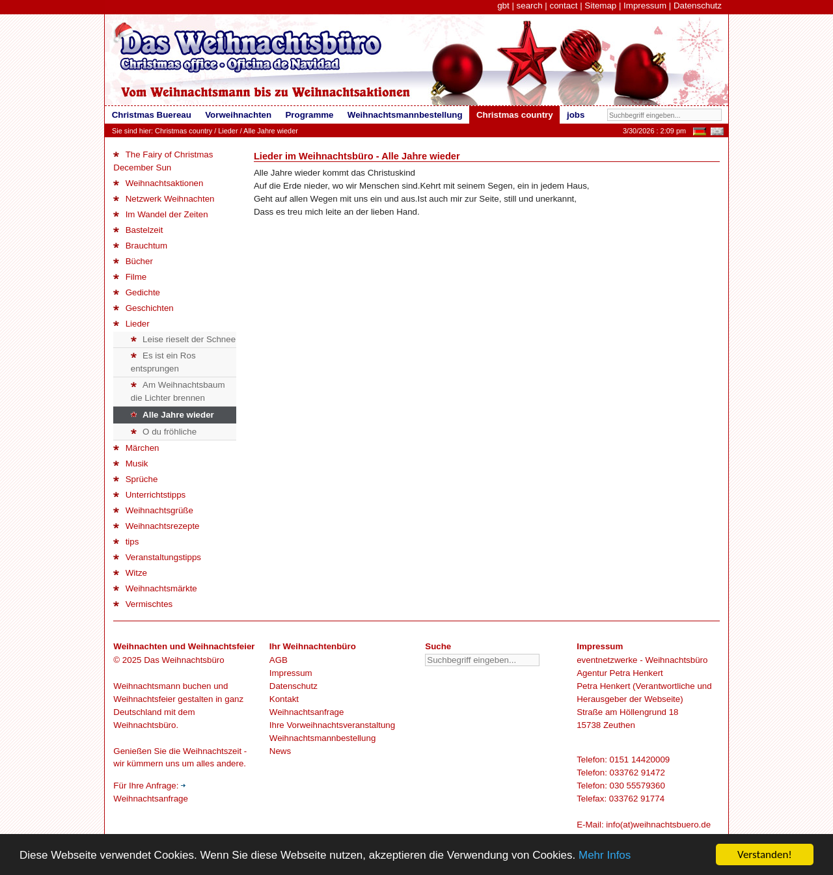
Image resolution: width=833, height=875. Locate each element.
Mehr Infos (605, 855)
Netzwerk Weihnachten (163, 199)
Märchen (136, 448)
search (530, 5)
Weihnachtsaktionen (158, 183)
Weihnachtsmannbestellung (322, 738)
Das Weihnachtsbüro (184, 660)
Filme (129, 277)
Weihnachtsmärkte (155, 588)
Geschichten (143, 308)
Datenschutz (698, 5)
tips (126, 541)
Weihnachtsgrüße (153, 510)
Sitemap (600, 5)
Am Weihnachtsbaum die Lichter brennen (178, 391)
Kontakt (284, 699)
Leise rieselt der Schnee (183, 339)
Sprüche (135, 479)
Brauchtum (140, 245)
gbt (503, 5)
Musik (130, 463)
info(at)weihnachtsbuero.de (658, 824)
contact (563, 5)
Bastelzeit (138, 230)
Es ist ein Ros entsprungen (163, 362)
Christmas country (183, 131)
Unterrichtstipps (149, 495)
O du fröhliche (164, 432)
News (280, 751)
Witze (130, 573)
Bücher (133, 261)
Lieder (228, 131)
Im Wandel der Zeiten (160, 214)
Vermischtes (142, 604)
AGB (278, 660)
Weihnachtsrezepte (156, 526)
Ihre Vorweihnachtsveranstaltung (332, 725)
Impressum (644, 5)
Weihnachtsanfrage (306, 712)
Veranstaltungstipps (157, 557)
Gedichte (136, 292)
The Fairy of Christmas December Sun (163, 161)
